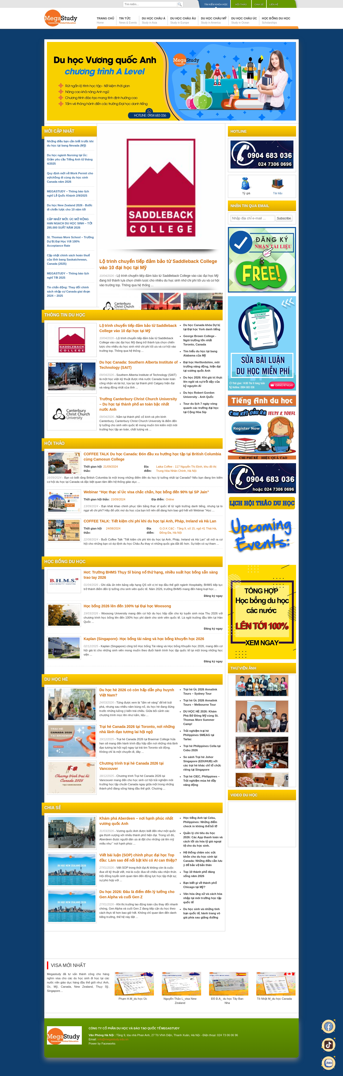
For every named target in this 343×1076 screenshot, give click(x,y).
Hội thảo (241, 4)
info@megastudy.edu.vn (113, 1039)
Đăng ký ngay (213, 595)
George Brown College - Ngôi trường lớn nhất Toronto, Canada (199, 340)
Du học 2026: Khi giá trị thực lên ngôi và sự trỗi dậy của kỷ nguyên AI (202, 381)
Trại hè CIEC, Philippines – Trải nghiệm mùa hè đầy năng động (201, 780)
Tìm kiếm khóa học (216, 4)
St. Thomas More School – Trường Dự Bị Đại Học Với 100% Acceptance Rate (70, 241)
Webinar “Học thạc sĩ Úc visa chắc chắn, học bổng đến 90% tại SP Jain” (146, 492)
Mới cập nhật (59, 131)
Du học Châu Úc (244, 20)
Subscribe (284, 218)
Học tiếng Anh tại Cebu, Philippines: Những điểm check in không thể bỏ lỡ (200, 822)
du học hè (56, 679)
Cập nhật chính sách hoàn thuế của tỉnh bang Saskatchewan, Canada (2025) (68, 259)
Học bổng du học (276, 20)
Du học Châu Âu (183, 20)
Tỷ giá (246, 186)
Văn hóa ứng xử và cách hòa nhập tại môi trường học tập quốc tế (202, 898)
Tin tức (128, 20)
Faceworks (108, 1043)
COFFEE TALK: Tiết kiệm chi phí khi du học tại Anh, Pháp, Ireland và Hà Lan (150, 521)
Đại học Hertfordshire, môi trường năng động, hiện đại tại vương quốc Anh (202, 366)
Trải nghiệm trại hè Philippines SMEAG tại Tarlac (198, 735)
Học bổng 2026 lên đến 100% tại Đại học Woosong (127, 606)
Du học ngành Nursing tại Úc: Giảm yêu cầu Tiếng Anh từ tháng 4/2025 (70, 159)
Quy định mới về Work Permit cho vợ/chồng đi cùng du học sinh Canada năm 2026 (70, 177)
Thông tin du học (64, 315)
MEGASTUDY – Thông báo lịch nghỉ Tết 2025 (68, 275)
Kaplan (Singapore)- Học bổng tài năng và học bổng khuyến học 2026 (144, 639)
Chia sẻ (259, 4)
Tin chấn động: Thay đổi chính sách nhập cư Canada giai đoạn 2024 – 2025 (68, 291)
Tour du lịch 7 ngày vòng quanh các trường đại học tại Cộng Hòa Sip (201, 408)
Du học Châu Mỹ (213, 20)
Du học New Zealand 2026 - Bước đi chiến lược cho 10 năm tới (69, 207)
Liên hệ (273, 4)
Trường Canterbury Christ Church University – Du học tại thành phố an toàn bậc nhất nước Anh (138, 404)
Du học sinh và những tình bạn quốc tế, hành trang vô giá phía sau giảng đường (201, 913)
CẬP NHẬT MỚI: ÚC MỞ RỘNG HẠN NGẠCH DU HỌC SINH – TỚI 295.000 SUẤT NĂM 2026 (69, 223)
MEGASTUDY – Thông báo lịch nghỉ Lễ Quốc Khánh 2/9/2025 (68, 193)
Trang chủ (105, 20)
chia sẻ (52, 807)
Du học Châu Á (153, 20)
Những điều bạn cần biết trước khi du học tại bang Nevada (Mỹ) (70, 143)
